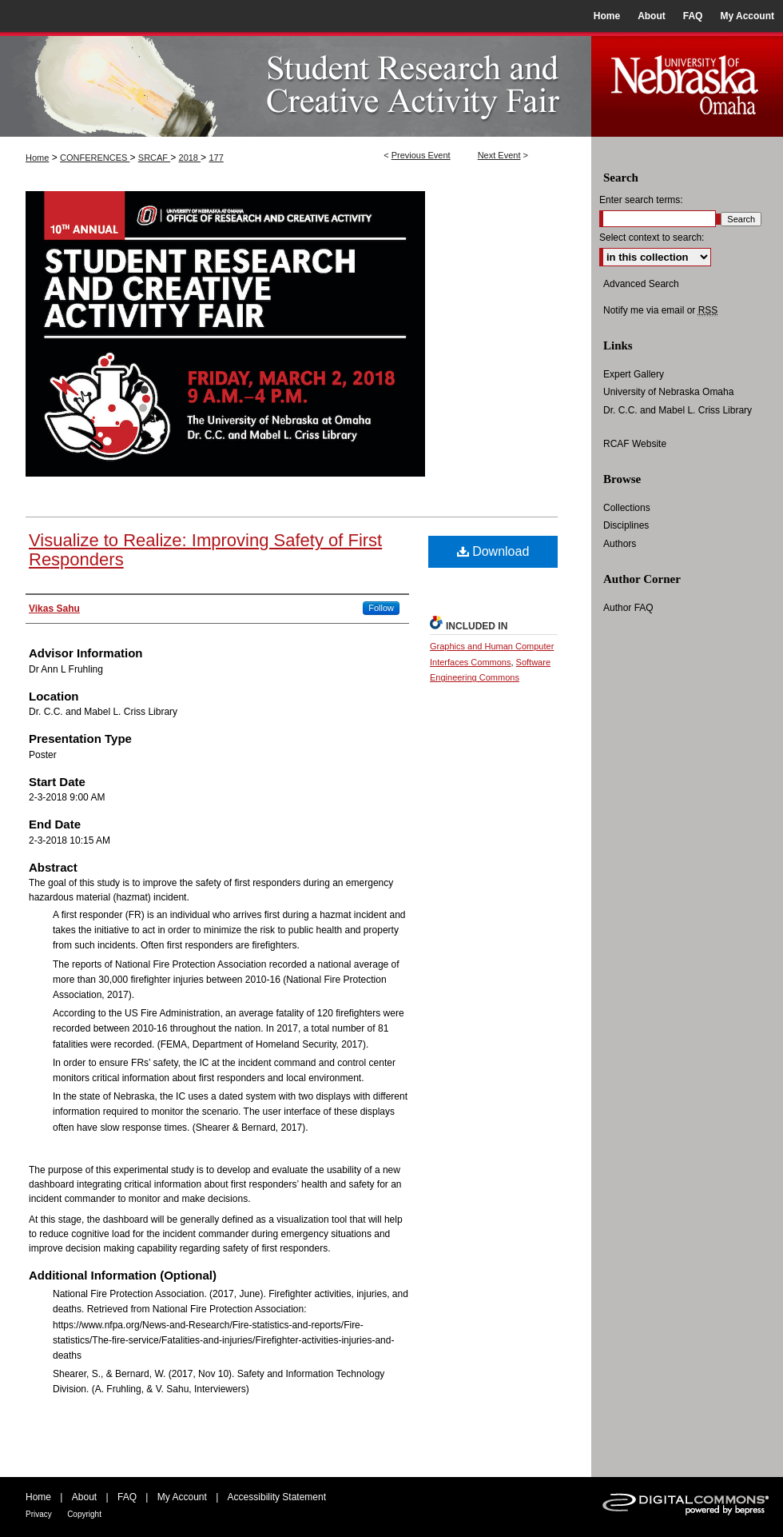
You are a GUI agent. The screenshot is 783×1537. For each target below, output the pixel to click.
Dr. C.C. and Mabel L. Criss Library (677, 410)
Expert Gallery (633, 374)
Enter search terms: (641, 200)
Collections (626, 507)
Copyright (84, 1514)
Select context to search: (651, 237)
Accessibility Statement (277, 1497)
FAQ (127, 1497)
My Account (182, 1497)
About (84, 1497)
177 (216, 157)
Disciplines (626, 525)
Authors (619, 543)
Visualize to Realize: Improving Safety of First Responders (205, 549)
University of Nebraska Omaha (668, 391)
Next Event (499, 155)
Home (37, 157)
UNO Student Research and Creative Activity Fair (295, 84)
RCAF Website (634, 443)
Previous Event (421, 155)
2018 (190, 157)
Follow (381, 608)
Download (493, 551)
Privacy (39, 1514)
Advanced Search (641, 283)
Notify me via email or (660, 310)
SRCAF (154, 157)
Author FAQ (628, 607)
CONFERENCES (94, 157)
